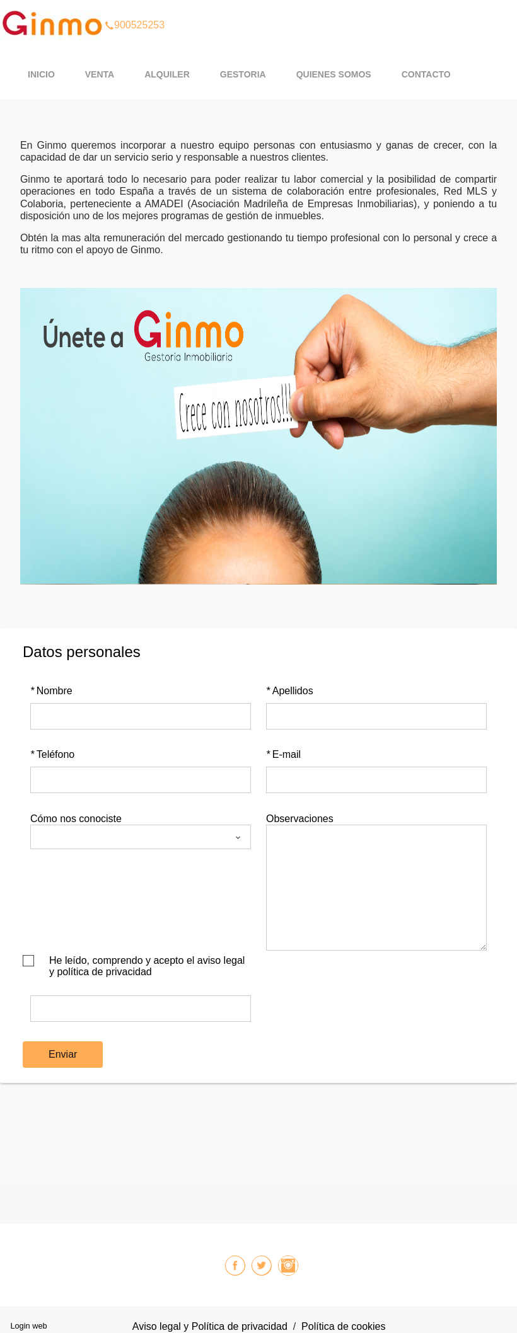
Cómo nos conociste (76, 818)
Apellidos (289, 690)
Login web (28, 1325)
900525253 (135, 9)
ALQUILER (167, 74)
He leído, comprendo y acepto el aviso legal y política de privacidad (147, 966)
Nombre (51, 690)
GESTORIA (243, 74)
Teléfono (52, 754)
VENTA (99, 74)
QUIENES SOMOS (333, 74)
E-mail (283, 754)
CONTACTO (426, 74)
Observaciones (300, 818)
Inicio (41, 74)
